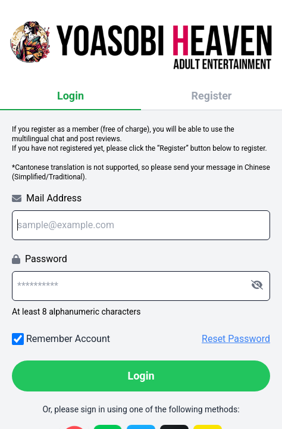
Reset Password (236, 338)
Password (39, 259)
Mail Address (47, 198)
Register (212, 95)
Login (70, 95)
